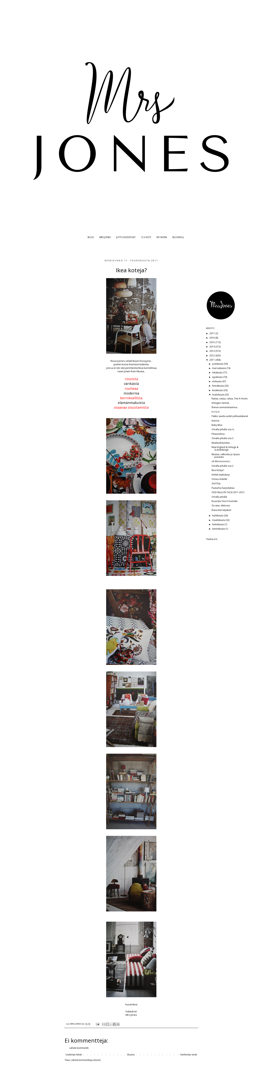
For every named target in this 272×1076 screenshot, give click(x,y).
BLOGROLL (178, 237)
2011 (212, 359)
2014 (212, 346)
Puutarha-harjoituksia (223, 488)
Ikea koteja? (218, 470)
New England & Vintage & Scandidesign (225, 448)
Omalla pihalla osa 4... (223, 429)
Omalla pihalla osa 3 (222, 438)
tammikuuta (218, 528)
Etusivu (131, 1054)
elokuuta (217, 381)
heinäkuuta (218, 385)
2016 (212, 337)
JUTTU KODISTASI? (125, 237)
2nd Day (216, 483)
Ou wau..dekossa (221, 505)
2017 (212, 333)
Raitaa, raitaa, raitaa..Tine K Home (230, 398)
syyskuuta (217, 377)
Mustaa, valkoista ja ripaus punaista (226, 456)
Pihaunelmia (218, 434)
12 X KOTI (146, 237)
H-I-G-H (215, 411)
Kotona (215, 420)
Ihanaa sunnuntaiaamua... (225, 407)
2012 (212, 355)
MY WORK (162, 237)
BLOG (91, 237)
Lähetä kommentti (79, 1048)
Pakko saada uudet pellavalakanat (230, 416)
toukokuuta (218, 394)
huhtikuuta (218, 515)
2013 (212, 351)
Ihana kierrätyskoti (221, 510)
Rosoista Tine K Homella (224, 501)
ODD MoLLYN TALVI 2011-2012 (228, 492)
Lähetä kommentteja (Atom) (85, 1060)
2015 (212, 342)
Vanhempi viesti (188, 1054)
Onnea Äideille (219, 479)
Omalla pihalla (219, 496)
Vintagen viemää (220, 403)
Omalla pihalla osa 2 (222, 465)
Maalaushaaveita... (221, 442)
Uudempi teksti (74, 1054)
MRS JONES (105, 237)
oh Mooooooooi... (221, 461)
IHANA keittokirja (221, 474)
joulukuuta (218, 363)
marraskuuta (219, 368)
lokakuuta (217, 372)
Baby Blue (217, 425)
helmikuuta (218, 524)
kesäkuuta (217, 390)
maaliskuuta (219, 520)
